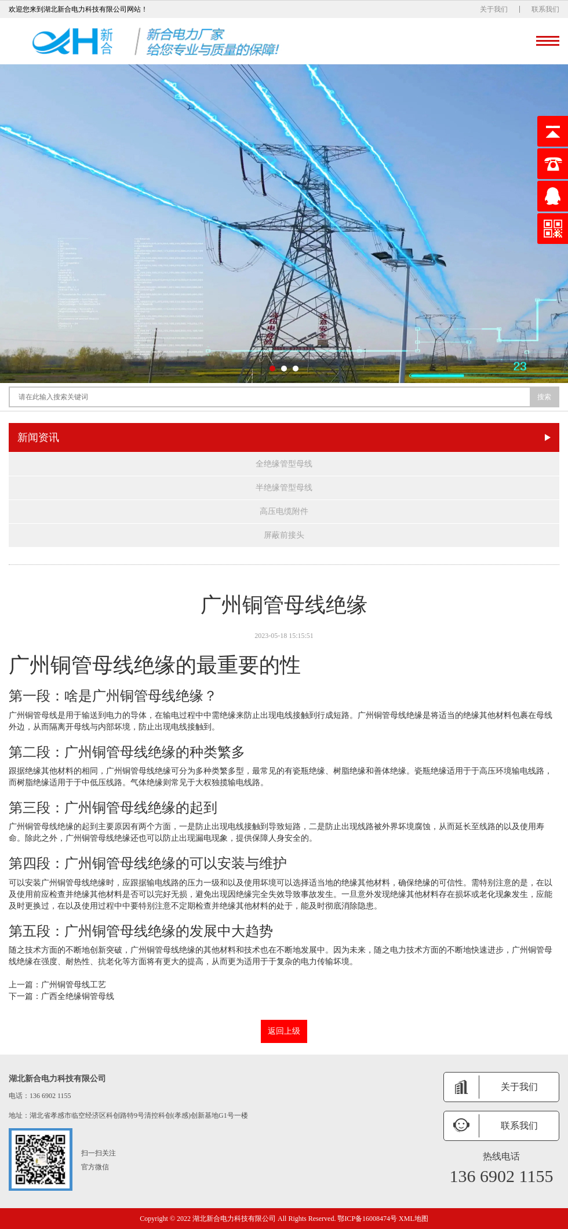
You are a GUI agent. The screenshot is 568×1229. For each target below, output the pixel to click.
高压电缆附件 (284, 511)
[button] (272, 368)
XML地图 (413, 1219)
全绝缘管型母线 (284, 463)
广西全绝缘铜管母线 (77, 996)
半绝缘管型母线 (284, 487)
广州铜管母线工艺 (73, 984)
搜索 (544, 397)
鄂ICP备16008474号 (367, 1219)
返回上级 (284, 1031)
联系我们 (545, 9)
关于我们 (494, 9)
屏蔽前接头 (284, 535)
